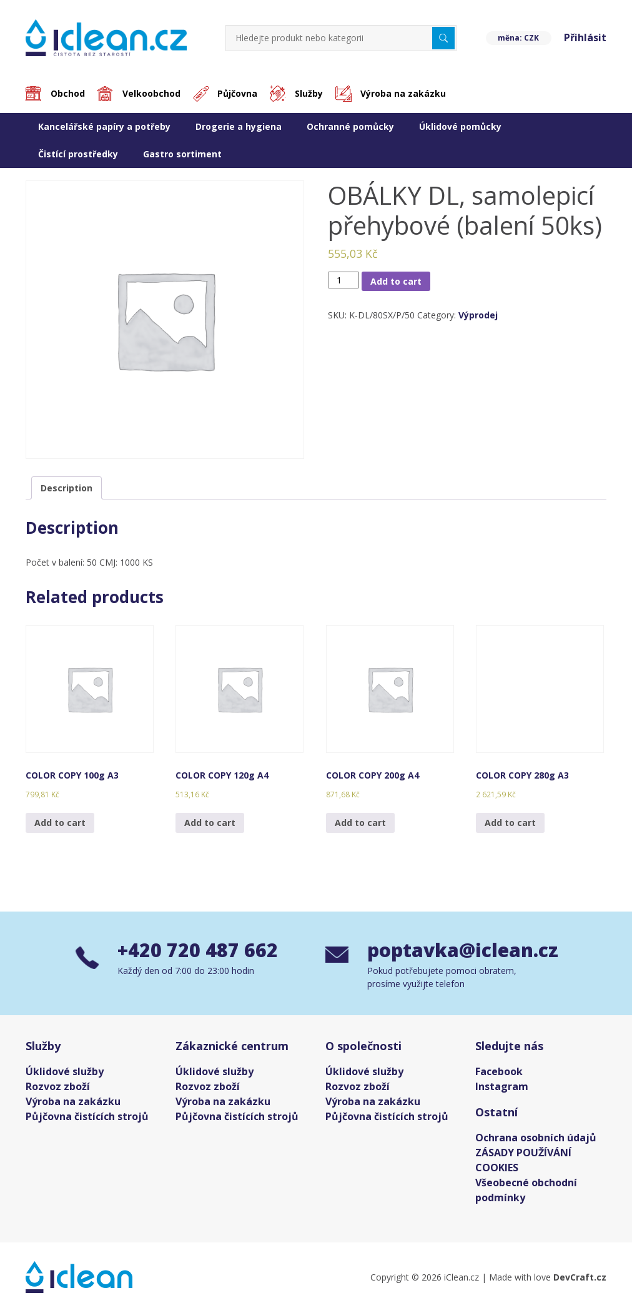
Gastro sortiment (182, 154)
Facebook (499, 1072)
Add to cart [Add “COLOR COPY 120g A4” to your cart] (209, 823)
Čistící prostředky (78, 154)
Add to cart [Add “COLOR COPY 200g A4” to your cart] (360, 823)
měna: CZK (518, 37)
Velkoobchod (151, 94)
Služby (309, 94)
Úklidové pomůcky (460, 126)
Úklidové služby (65, 1072)
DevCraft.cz (579, 1278)
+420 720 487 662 (197, 950)
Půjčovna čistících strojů (87, 1117)
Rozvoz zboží (58, 1087)
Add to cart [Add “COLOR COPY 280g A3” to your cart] (510, 823)
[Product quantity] (344, 280)
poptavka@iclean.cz (461, 950)
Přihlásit (585, 38)
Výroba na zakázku (404, 94)
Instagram (501, 1087)
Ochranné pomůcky (350, 126)
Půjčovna (238, 94)
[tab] (66, 487)
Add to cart (396, 281)
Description (66, 488)
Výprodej (478, 316)
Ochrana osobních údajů (535, 1138)
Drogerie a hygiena (238, 126)
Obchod (68, 94)
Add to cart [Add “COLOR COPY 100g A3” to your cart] (60, 823)
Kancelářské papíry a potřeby (104, 126)
